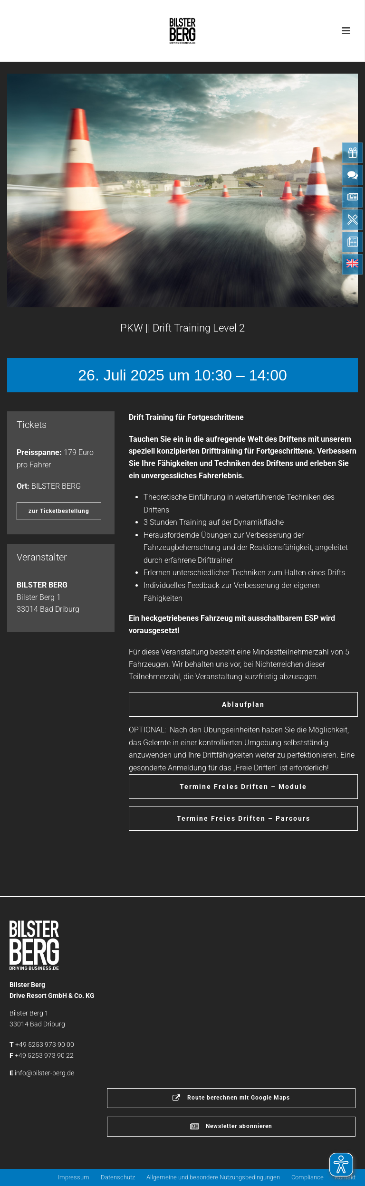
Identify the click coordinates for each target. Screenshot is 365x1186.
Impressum (73, 1177)
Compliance (307, 1177)
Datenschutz (118, 1177)
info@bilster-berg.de (44, 1073)
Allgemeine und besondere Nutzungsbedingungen (213, 1177)
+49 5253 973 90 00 (44, 1044)
